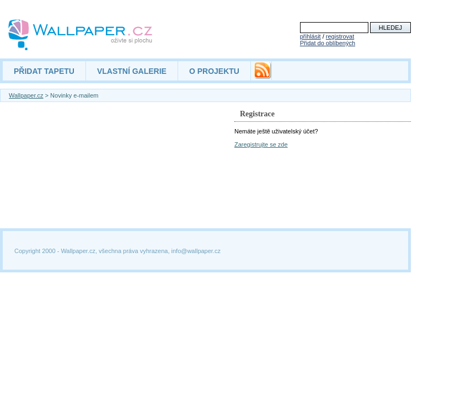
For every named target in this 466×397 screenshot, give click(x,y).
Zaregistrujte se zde (261, 144)
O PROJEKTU (214, 71)
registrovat (340, 36)
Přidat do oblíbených (327, 43)
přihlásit (310, 36)
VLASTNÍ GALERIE (132, 71)
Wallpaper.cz (26, 95)
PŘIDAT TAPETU (44, 71)
